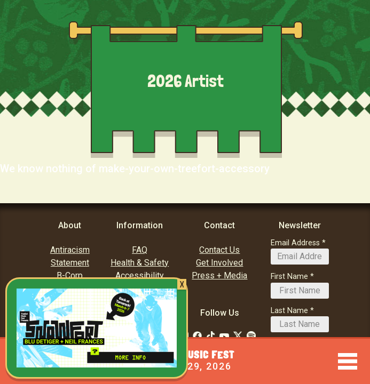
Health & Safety (140, 263)
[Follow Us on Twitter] (237, 335)
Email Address (295, 242)
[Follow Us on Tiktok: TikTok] (210, 335)
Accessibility (139, 275)
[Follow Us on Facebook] (197, 335)
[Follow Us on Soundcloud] (251, 335)
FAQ (139, 250)
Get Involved (219, 263)
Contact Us (219, 250)
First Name (289, 276)
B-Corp (70, 275)
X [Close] (182, 284)
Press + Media (219, 275)
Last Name (289, 310)
